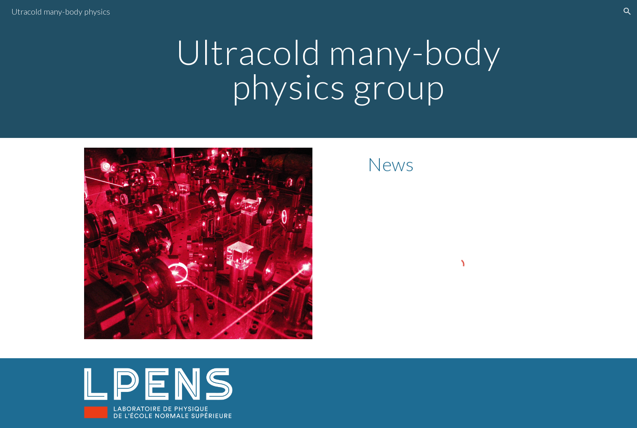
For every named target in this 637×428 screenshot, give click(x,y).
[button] (627, 11)
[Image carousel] (198, 243)
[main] (338, 69)
